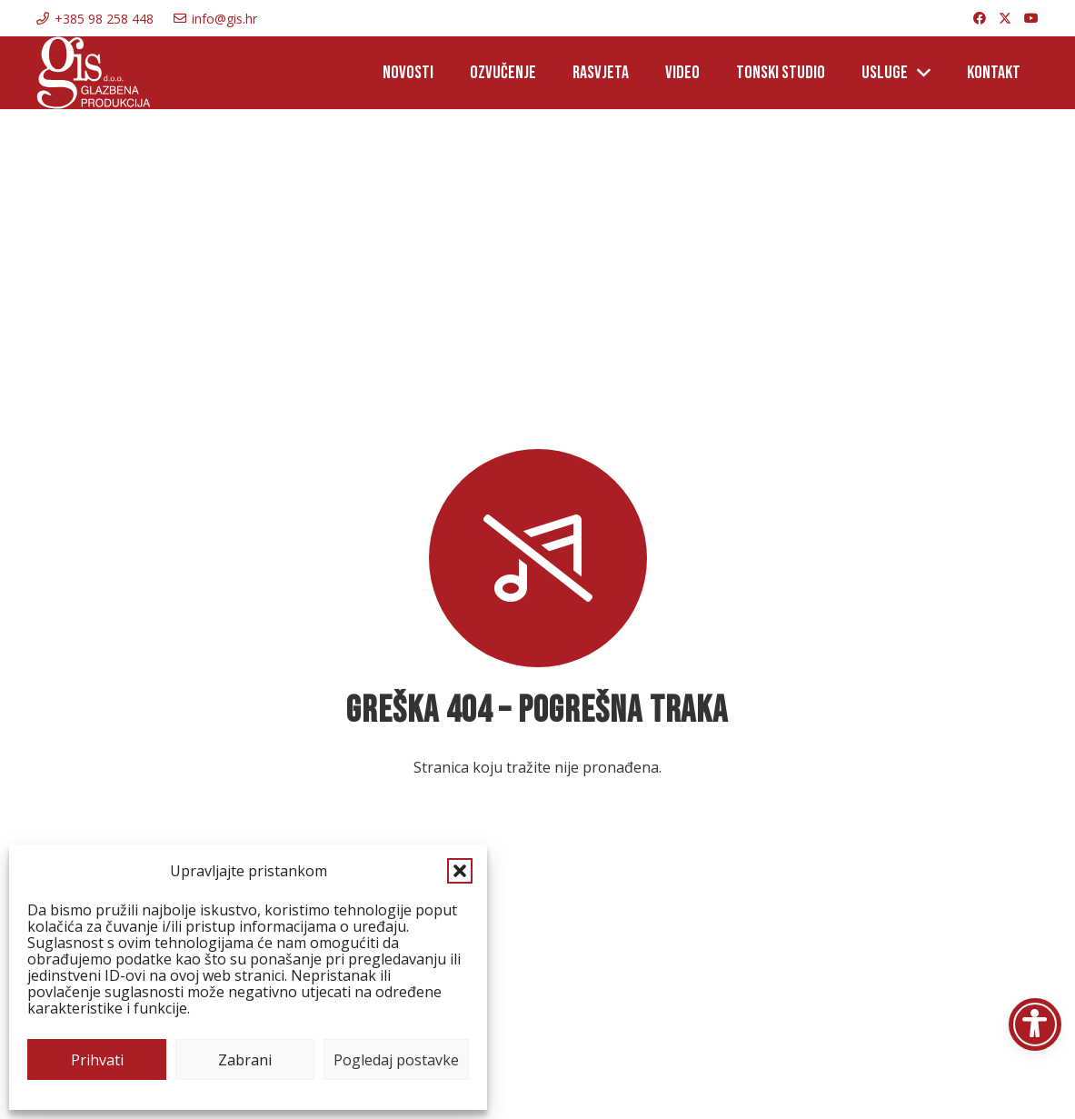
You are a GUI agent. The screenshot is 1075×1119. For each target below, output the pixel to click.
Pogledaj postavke (396, 1060)
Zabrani (245, 1060)
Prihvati (97, 1060)
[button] (460, 871)
